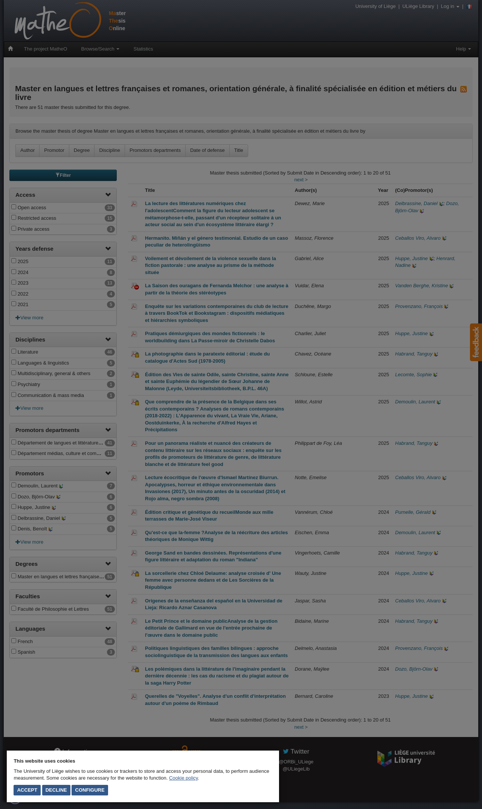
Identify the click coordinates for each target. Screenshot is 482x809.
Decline (56, 790)
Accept (27, 790)
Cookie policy (183, 778)
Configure (90, 790)
